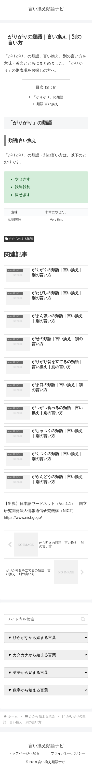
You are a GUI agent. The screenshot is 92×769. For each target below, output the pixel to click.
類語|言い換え (47, 104)
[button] (83, 619)
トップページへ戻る (24, 753)
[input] (46, 619)
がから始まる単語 (19, 238)
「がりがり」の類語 (47, 97)
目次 (39, 87)
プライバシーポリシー (68, 753)
